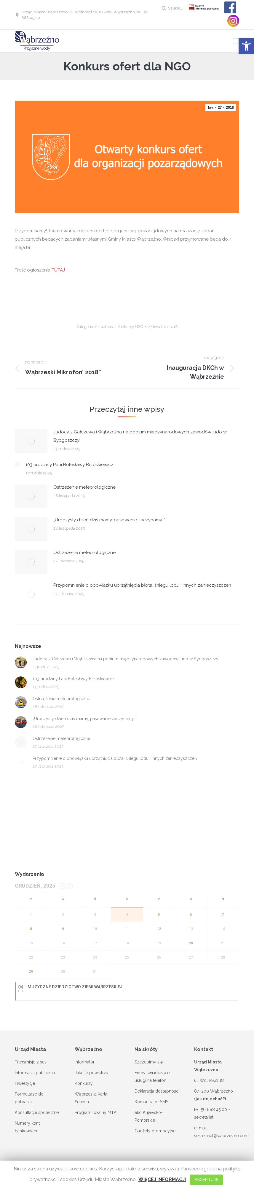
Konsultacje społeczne (37, 1112)
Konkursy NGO (130, 326)
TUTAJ (58, 270)
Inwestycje (25, 1083)
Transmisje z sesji (31, 1062)
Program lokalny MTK (95, 1112)
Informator (85, 1062)
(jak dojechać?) (210, 1098)
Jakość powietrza (91, 1072)
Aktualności (105, 326)
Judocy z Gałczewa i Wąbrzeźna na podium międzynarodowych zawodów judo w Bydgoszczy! (140, 436)
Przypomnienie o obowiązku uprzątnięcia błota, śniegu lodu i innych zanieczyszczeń (142, 585)
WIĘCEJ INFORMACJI (162, 1179)
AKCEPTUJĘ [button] (206, 1179)
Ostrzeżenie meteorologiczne (84, 487)
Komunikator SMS (151, 1101)
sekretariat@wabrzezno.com (221, 1135)
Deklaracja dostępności (157, 1091)
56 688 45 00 (214, 1109)
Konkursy (84, 1083)
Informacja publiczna (35, 1072)
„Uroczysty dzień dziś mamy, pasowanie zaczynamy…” (109, 520)
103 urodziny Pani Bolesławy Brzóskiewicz (69, 464)
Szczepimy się (149, 1062)
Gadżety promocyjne (155, 1131)
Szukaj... (175, 8)
